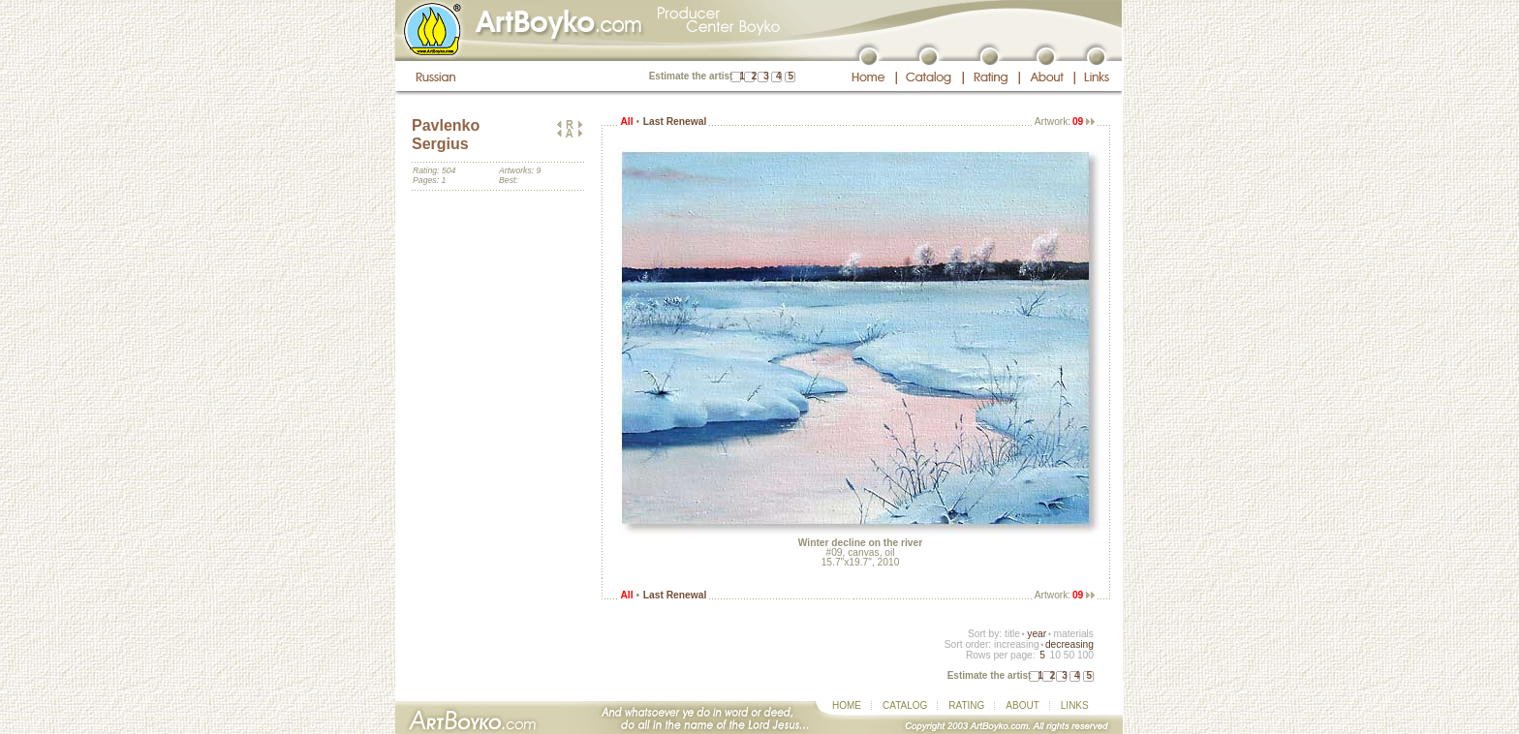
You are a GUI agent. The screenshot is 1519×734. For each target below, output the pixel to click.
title (1012, 633)
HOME (846, 705)
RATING (966, 705)
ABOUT (1022, 705)
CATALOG (905, 705)
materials (1073, 633)
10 (1054, 655)
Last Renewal (674, 121)
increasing (1016, 644)
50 (1069, 655)
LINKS (1075, 705)
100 (1085, 655)
